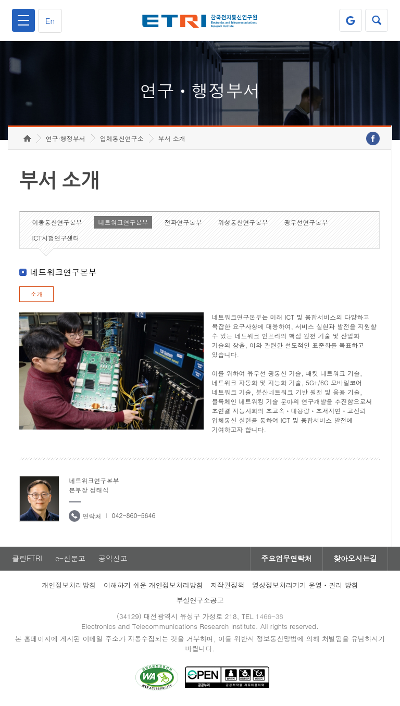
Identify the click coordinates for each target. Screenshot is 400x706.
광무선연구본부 (306, 222)
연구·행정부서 (65, 138)
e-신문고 (70, 558)
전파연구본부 (183, 222)
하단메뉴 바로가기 (0, 0)
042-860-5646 (133, 515)
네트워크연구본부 (123, 222)
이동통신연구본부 (57, 222)
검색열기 (376, 20)
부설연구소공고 (200, 600)
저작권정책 (227, 585)
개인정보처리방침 (69, 585)
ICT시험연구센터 (55, 237)
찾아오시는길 (355, 558)
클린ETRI (27, 558)
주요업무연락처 (286, 558)
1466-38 (269, 616)
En (50, 20)
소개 (36, 293)
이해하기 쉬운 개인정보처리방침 (153, 585)
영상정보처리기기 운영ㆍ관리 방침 (305, 585)
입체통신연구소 (122, 138)
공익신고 (113, 558)
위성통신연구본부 (243, 222)
